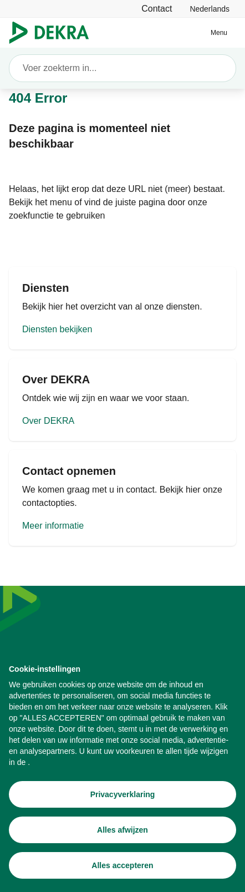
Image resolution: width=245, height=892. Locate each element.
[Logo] (53, 33)
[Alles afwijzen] (122, 830)
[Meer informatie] (122, 498)
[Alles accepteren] (122, 866)
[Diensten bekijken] (122, 308)
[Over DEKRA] (122, 399)
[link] (209, 8)
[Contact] (156, 8)
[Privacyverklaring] (122, 795)
